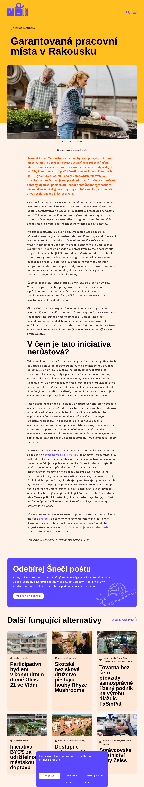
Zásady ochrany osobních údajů (78, 783)
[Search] (128, 12)
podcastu (44, 518)
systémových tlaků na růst (61, 454)
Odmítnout (71, 776)
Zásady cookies (57, 783)
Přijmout (49, 775)
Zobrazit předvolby (94, 776)
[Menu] (135, 12)
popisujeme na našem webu (92, 527)
